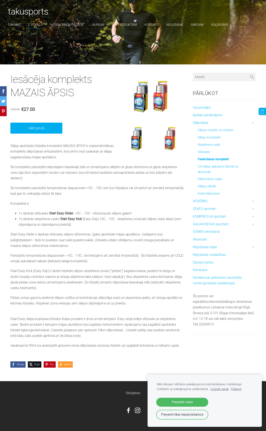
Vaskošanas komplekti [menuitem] (213, 159)
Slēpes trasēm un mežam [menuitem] (215, 130)
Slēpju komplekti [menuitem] (209, 137)
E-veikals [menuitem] (36, 25)
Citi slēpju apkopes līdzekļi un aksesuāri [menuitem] (218, 169)
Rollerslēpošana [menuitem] (209, 193)
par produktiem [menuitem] (124, 25)
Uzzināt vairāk (220, 389)
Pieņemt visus (182, 402)
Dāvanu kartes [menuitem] (203, 262)
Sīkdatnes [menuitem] (133, 393)
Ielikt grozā (36, 128)
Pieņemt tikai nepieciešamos (182, 414)
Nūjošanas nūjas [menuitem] (205, 247)
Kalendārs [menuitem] (220, 25)
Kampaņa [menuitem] (200, 270)
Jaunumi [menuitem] (98, 25)
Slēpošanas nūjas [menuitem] (210, 179)
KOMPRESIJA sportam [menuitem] (209, 216)
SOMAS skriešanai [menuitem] (206, 232)
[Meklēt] (224, 77)
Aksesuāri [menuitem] (200, 239)
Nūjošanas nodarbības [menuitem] (209, 255)
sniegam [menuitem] (197, 25)
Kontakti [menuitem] (152, 25)
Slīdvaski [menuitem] (204, 152)
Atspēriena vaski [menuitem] (209, 145)
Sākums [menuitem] (14, 25)
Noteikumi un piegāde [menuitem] (67, 25)
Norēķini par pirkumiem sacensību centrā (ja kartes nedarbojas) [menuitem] (217, 280)
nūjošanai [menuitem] (175, 25)
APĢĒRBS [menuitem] (200, 201)
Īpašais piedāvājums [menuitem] (208, 115)
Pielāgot (236, 389)
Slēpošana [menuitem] (200, 123)
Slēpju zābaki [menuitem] (207, 186)
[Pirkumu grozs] (262, 111)
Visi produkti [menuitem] (202, 108)
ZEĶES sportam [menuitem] (204, 209)
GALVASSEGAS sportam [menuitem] (210, 224)
